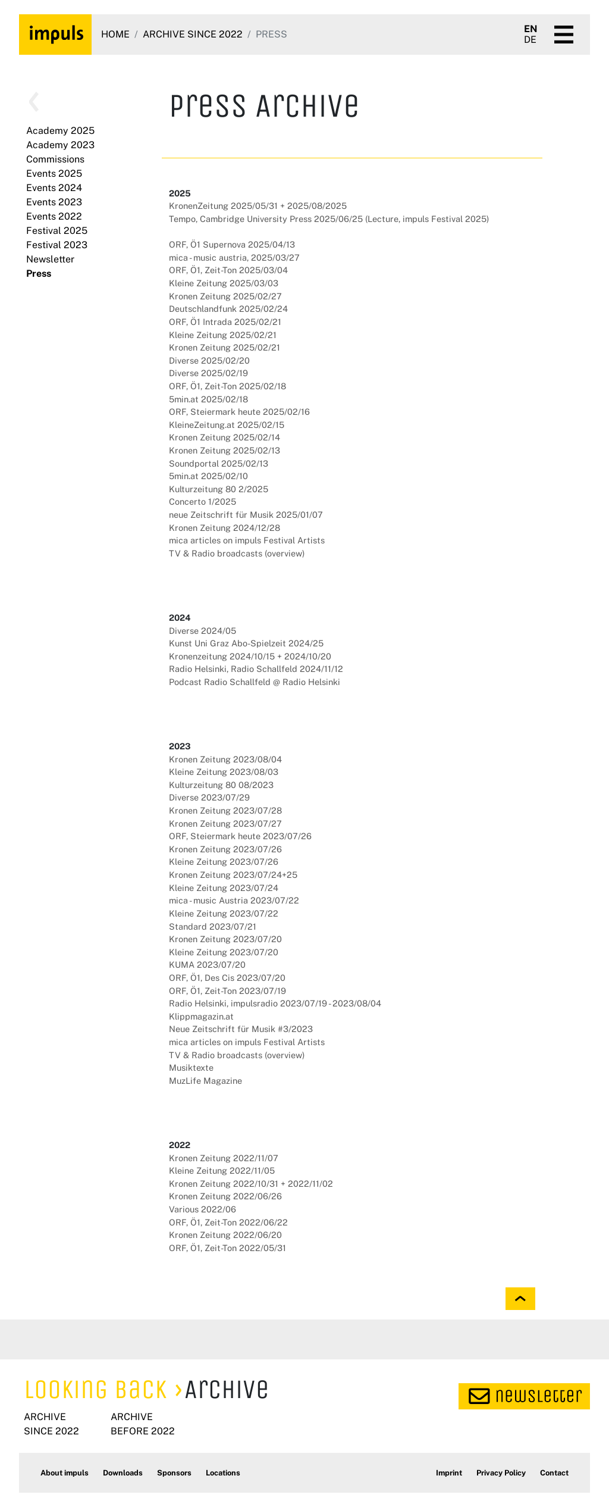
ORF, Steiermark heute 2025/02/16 (239, 412)
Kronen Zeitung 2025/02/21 (224, 347)
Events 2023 (54, 202)
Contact (554, 1472)
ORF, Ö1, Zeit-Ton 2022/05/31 (227, 1248)
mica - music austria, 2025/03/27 (234, 257)
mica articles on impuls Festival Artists (247, 540)
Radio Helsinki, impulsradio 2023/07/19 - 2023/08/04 (275, 1003)
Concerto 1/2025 (202, 501)
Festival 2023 (56, 245)
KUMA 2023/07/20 (207, 964)
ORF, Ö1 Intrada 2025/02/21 (225, 322)
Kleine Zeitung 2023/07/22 (223, 913)
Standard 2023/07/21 (212, 926)
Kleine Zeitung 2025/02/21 (223, 335)
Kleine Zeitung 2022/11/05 (222, 1170)
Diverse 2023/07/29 (209, 797)
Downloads (123, 1472)
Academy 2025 (60, 130)
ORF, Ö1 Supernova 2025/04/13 (232, 244)
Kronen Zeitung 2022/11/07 (223, 1158)
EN (531, 29)
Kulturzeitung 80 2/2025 (218, 489)
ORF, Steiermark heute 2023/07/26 (240, 836)
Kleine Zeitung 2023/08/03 (223, 772)
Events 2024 (54, 187)
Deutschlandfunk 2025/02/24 (228, 309)
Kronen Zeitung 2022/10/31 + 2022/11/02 (251, 1183)
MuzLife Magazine (205, 1080)
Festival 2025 (56, 230)
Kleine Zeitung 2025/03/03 (223, 283)
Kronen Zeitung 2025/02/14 (224, 437)
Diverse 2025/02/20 (209, 360)
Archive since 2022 (193, 34)
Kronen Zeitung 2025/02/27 (225, 296)
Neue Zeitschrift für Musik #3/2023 (241, 1029)
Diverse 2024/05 (202, 631)
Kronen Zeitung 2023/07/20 (225, 939)
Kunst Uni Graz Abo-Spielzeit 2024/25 (246, 643)
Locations (223, 1472)
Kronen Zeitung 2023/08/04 (225, 759)
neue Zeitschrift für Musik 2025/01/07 (246, 514)
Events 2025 (54, 173)
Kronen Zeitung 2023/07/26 (225, 849)
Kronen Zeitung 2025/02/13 (224, 450)
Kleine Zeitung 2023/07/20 (223, 952)
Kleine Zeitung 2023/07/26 (223, 861)
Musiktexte (191, 1067)
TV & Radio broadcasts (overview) (236, 553)
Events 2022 (54, 216)
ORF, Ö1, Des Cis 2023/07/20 (227, 978)
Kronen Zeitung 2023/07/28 (225, 810)
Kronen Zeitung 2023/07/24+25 (233, 875)
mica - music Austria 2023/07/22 (234, 900)
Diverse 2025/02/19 (208, 373)
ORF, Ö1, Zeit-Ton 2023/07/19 (227, 991)
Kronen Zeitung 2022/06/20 (225, 1235)
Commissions (55, 159)
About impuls (64, 1472)
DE (530, 40)
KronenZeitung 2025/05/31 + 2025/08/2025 (258, 206)
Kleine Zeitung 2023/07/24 (223, 888)
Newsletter (50, 259)
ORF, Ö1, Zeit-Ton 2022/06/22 (228, 1222)
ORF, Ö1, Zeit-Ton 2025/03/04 (228, 270)
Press (38, 273)
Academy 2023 (60, 145)
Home (115, 34)
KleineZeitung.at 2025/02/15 (226, 425)
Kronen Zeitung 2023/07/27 (225, 823)
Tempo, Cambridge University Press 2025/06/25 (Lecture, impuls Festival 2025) (329, 219)
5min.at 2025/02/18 (208, 399)
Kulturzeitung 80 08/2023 (221, 785)
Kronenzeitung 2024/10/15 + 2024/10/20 (250, 656)
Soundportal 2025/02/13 (218, 463)
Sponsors (174, 1472)
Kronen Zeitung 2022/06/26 (225, 1196)
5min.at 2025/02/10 (208, 476)
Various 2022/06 (202, 1209)
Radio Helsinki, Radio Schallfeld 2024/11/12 (256, 669)
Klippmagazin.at (201, 1016)
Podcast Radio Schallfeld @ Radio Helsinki (254, 682)
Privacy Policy (501, 1472)
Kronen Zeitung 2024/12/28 (224, 528)
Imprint (449, 1472)
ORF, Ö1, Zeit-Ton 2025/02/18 (227, 386)
